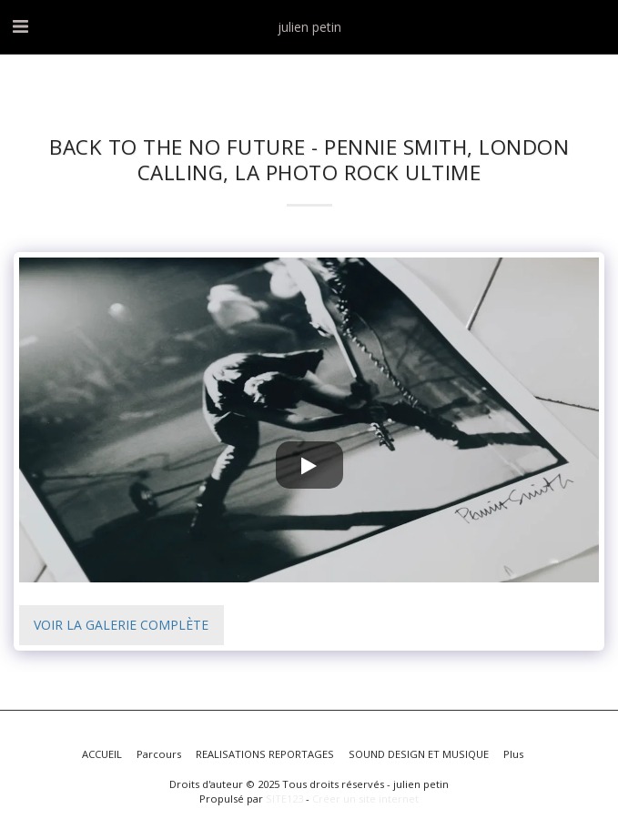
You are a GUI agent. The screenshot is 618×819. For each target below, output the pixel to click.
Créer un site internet (365, 798)
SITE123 (284, 798)
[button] (20, 26)
